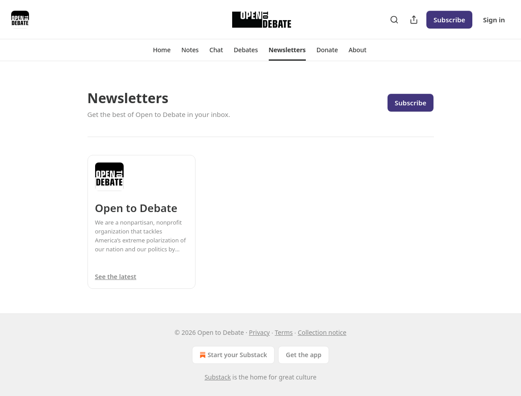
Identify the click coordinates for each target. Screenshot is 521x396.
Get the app (303, 354)
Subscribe (449, 19)
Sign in (494, 19)
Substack (217, 377)
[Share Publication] (414, 20)
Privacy (259, 332)
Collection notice (322, 332)
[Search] (394, 20)
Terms (283, 332)
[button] (161, 50)
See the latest (116, 276)
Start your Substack (232, 355)
